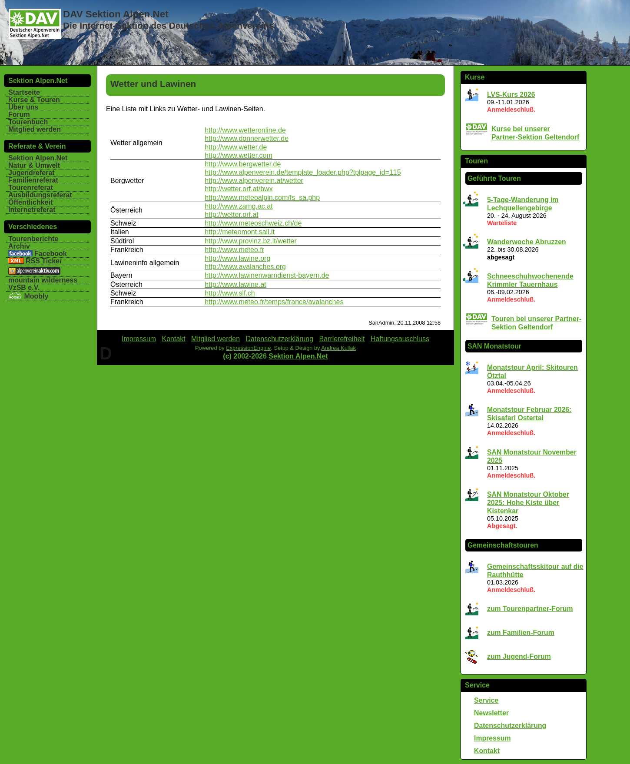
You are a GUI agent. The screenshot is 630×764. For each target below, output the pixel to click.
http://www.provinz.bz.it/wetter (251, 241)
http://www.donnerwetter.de (246, 138)
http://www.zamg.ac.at (239, 206)
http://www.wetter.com (238, 155)
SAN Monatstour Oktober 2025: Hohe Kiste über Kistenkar (528, 503)
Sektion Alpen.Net (37, 158)
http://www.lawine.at (235, 284)
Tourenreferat (30, 187)
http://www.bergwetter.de (243, 164)
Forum (19, 114)
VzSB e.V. (24, 287)
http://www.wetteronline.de (245, 130)
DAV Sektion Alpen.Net (116, 14)
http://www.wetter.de (236, 147)
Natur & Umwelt (34, 165)
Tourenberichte (33, 238)
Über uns (23, 107)
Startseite (24, 92)
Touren (476, 161)
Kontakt (487, 750)
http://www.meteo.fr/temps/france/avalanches (274, 302)
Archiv (19, 246)
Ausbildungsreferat (40, 195)
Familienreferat (33, 180)
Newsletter (491, 713)
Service (477, 685)
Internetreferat (31, 209)
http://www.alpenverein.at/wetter (254, 180)
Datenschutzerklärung (510, 725)
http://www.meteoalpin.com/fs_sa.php (262, 197)
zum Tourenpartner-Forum (530, 608)
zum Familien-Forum (520, 632)
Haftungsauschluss (400, 338)
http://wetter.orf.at (232, 214)
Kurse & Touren (34, 99)
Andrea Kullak (338, 348)
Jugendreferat (31, 172)
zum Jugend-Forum (519, 656)
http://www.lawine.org (237, 258)
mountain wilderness (42, 280)
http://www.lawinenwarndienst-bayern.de (267, 275)
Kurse (474, 77)
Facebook (50, 253)
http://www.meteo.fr (234, 249)
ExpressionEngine (248, 348)
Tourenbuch (28, 122)
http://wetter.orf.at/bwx (239, 189)
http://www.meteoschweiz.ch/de (253, 223)
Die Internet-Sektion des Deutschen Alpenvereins (168, 25)
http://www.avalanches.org (245, 266)
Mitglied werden (34, 129)
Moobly (28, 296)
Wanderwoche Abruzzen (526, 242)
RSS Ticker (44, 261)
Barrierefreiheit (342, 338)
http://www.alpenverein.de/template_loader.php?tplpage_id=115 (303, 172)
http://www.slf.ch (230, 293)
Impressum (492, 738)
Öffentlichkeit (30, 202)
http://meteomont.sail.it (240, 232)
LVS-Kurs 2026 (511, 94)
